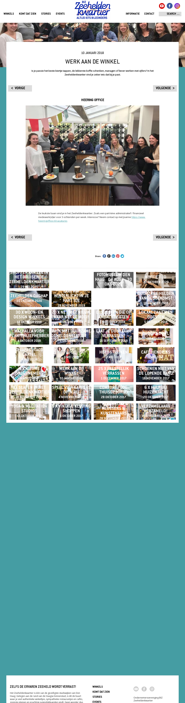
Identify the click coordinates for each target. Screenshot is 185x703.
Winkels (9, 14)
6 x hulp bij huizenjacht (155, 578)
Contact (149, 14)
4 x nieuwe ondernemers (29, 530)
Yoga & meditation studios (29, 625)
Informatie (133, 14)
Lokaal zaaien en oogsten (156, 388)
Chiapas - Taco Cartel (29, 483)
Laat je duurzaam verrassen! (113, 436)
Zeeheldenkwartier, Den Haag (92, 11)
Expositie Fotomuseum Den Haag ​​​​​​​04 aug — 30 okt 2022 (113, 294)
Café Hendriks (155, 483)
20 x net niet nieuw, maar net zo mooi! (71, 388)
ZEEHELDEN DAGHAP (29, 341)
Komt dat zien (27, 14)
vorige (20, 88)
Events (60, 14)
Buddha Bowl (155, 436)
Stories (46, 14)
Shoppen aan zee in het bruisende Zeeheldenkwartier (29, 294)
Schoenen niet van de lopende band (156, 530)
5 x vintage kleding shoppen (71, 625)
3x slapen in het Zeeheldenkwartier (29, 578)
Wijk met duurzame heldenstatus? (71, 436)
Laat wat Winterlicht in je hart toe (71, 341)
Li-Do (71, 483)
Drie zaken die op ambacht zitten (113, 388)
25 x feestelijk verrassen (113, 530)
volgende (163, 88)
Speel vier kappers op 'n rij (71, 578)
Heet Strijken (113, 483)
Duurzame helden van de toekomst (156, 341)
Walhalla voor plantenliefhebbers (29, 436)
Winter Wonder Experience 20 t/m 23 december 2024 (71, 294)
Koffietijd (156, 294)
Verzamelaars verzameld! (155, 625)
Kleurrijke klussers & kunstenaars (113, 625)
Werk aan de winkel (71, 530)
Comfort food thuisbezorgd (113, 578)
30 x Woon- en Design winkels (29, 388)
